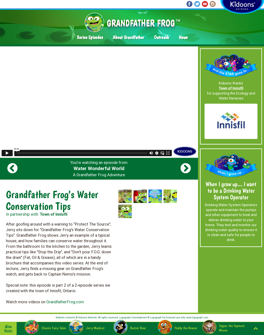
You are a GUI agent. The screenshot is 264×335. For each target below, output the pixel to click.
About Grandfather (128, 37)
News (183, 37)
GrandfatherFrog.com (65, 302)
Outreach (161, 37)
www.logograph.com (197, 317)
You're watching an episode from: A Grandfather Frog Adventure (99, 168)
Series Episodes (90, 37)
